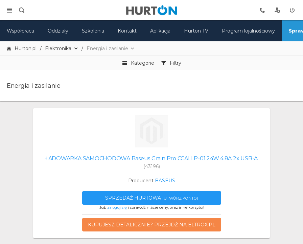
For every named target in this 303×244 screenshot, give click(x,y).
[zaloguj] (292, 10)
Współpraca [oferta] (20, 31)
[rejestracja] (277, 10)
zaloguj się (117, 207)
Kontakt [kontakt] (127, 31)
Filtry (171, 63)
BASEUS (165, 181)
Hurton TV (196, 31)
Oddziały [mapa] (58, 31)
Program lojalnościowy (248, 31)
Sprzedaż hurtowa (151, 198)
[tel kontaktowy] (262, 10)
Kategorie (138, 63)
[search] (22, 10)
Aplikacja (160, 31)
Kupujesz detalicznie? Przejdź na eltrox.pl (151, 225)
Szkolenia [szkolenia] (93, 31)
